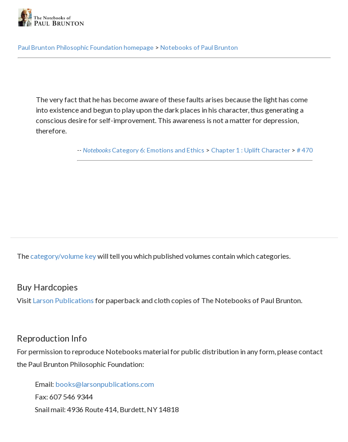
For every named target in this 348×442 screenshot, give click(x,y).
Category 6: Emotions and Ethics (143, 150)
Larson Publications (63, 300)
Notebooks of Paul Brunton (199, 47)
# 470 (305, 150)
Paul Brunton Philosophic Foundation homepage (86, 47)
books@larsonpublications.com (104, 384)
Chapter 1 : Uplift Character (250, 150)
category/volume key (63, 256)
